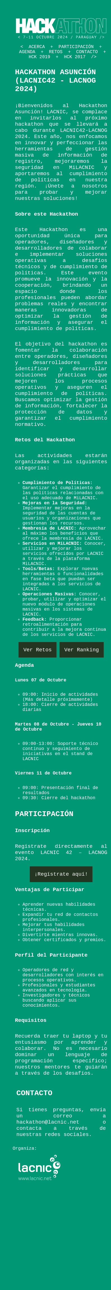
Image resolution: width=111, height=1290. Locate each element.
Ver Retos (37, 650)
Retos (55, 52)
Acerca (37, 46)
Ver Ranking (81, 650)
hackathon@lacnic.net (47, 1122)
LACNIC (56, 112)
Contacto (87, 52)
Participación (76, 46)
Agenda (27, 52)
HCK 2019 (39, 57)
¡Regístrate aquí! (61, 874)
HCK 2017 (75, 57)
